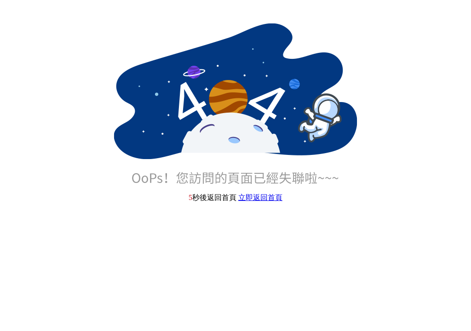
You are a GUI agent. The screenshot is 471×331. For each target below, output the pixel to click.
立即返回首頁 (260, 197)
